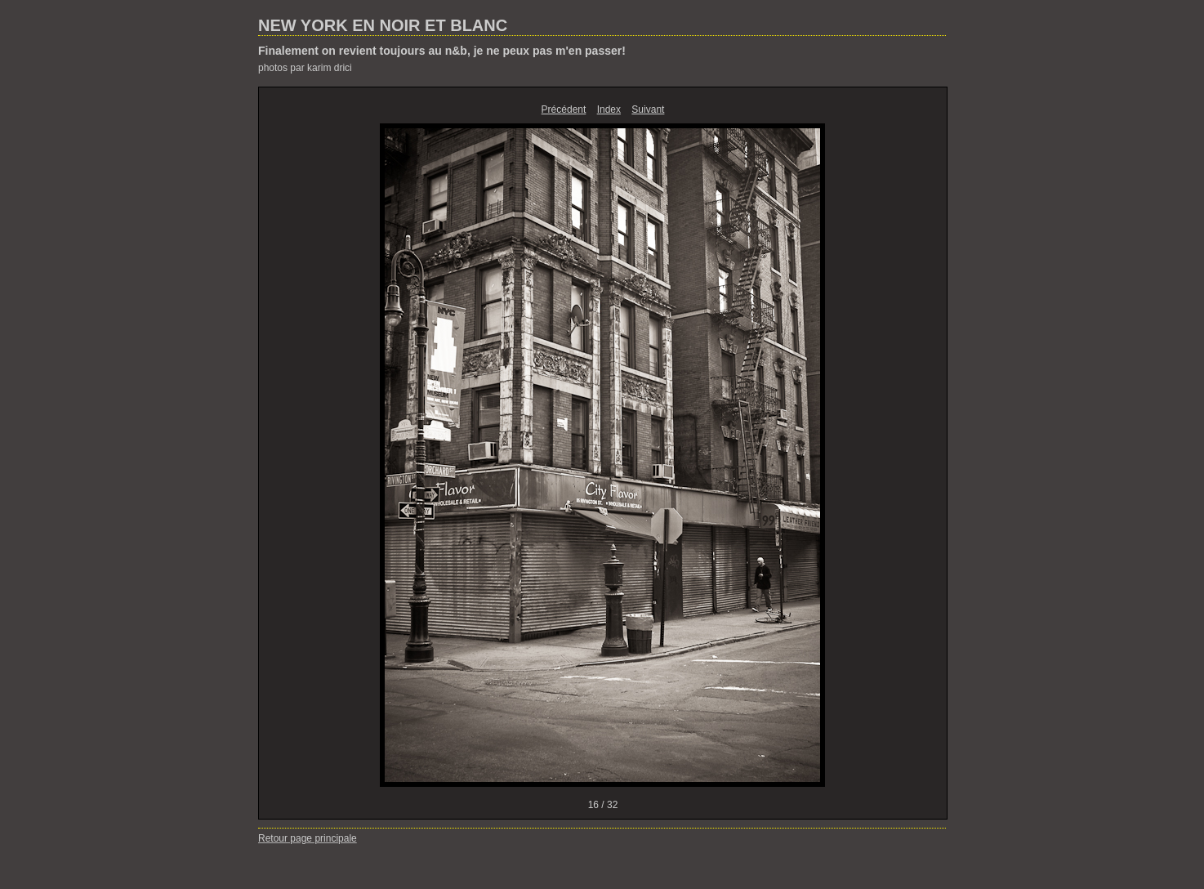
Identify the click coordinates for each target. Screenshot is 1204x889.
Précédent (564, 109)
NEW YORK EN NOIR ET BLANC (382, 25)
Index (609, 109)
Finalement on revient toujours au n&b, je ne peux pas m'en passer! (442, 50)
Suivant (647, 109)
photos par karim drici (305, 68)
